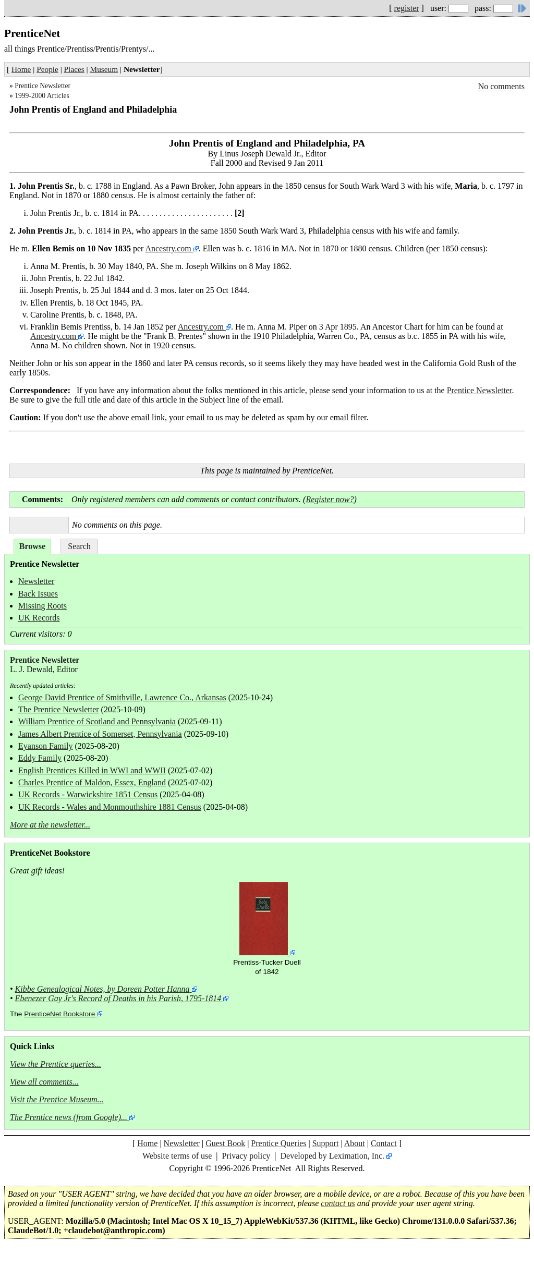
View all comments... (44, 1081)
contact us (338, 1203)
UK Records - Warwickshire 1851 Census (87, 794)
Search (79, 546)
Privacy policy (246, 1155)
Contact (384, 1143)
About (354, 1143)
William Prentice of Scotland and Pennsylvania (97, 721)
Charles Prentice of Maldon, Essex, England (92, 782)
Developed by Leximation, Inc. (333, 1155)
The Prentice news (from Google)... (68, 1117)
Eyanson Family (45, 745)
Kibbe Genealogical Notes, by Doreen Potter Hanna (102, 988)
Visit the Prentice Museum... (57, 1099)
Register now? (330, 499)
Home (21, 69)
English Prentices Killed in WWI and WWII (92, 770)
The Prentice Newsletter (58, 709)
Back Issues (38, 593)
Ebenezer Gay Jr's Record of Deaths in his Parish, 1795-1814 (118, 998)
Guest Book (225, 1143)
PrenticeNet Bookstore (59, 1014)
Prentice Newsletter (42, 86)
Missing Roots (42, 605)
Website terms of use (177, 1155)
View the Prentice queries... (55, 1064)
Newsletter (36, 581)
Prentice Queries (278, 1143)
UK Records (39, 617)
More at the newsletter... (50, 824)
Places (74, 69)
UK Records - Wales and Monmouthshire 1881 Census (109, 806)
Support (325, 1143)
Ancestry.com (169, 248)
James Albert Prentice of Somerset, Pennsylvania (100, 733)
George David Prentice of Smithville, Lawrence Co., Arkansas (122, 697)
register (406, 8)
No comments (501, 86)
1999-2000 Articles (42, 96)
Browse (32, 546)
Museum (104, 69)
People (47, 69)
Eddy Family (40, 757)
